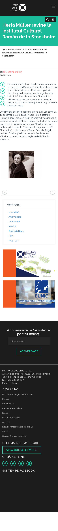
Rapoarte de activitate (12, 408)
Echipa (5, 399)
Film (11, 236)
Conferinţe (14, 221)
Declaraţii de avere (10, 417)
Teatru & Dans (16, 231)
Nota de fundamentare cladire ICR (18, 427)
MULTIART (14, 240)
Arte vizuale (15, 217)
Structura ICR (8, 404)
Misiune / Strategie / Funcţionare (17, 394)
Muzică (12, 226)
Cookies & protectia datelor (14, 436)
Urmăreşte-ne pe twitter (21, 450)
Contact (5, 431)
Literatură (14, 212)
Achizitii (6, 422)
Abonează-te (29, 351)
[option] (21, 165)
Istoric (5, 413)
